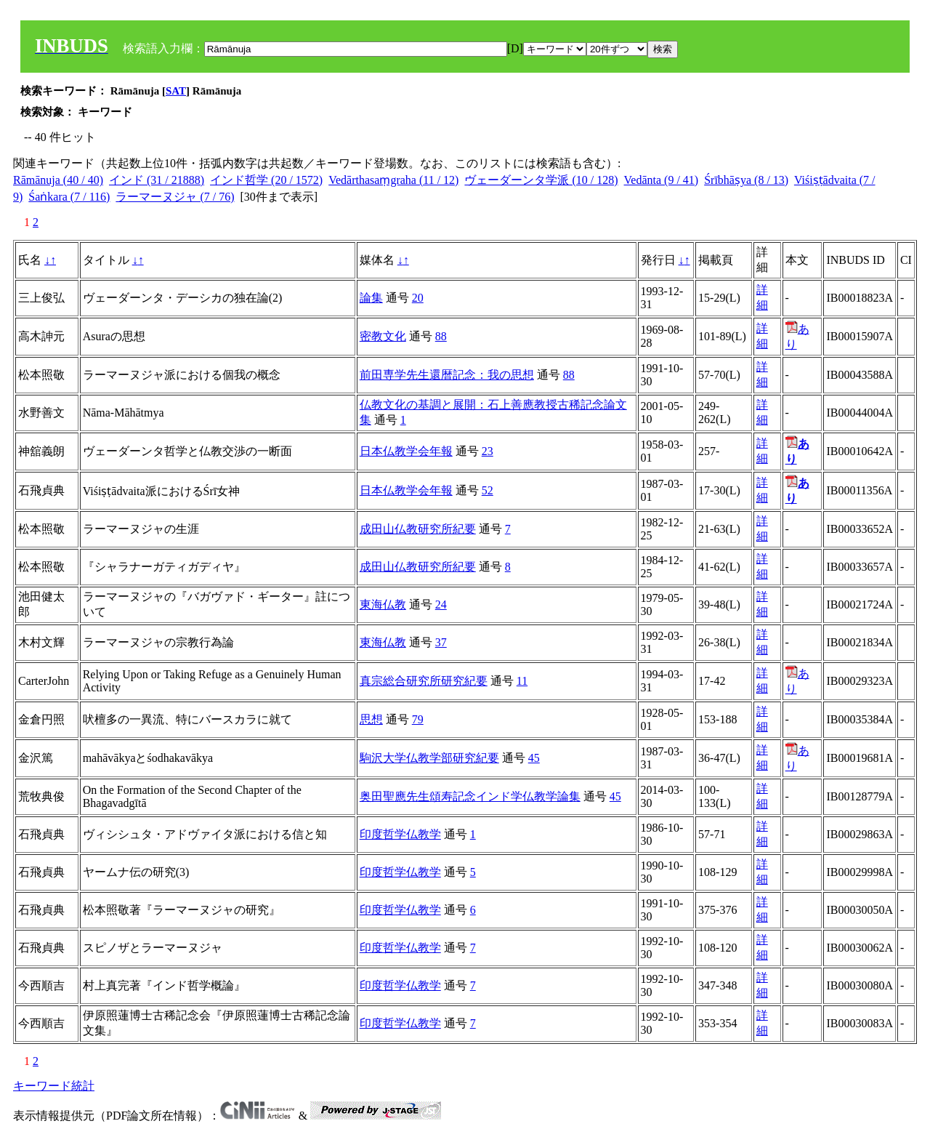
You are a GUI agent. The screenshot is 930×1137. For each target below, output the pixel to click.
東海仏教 (383, 604)
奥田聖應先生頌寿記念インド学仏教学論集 (470, 796)
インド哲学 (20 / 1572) (266, 180)
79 (418, 719)
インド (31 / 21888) (156, 180)
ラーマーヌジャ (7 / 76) (175, 196)
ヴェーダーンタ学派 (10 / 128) (541, 180)
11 (522, 681)
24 (441, 604)
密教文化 (383, 336)
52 (487, 490)
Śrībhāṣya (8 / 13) (746, 180)
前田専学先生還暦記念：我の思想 (447, 375)
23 (487, 451)
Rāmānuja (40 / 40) (58, 180)
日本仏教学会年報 (406, 451)
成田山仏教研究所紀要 (418, 529)
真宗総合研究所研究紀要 (424, 681)
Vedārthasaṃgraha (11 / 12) (393, 180)
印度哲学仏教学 (400, 834)
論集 (371, 298)
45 (534, 758)
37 (441, 642)
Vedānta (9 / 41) (661, 180)
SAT (176, 91)
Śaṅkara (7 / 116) (69, 196)
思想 (371, 719)
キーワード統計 (53, 1086)
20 (418, 298)
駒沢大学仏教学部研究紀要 (429, 758)
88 (441, 336)
